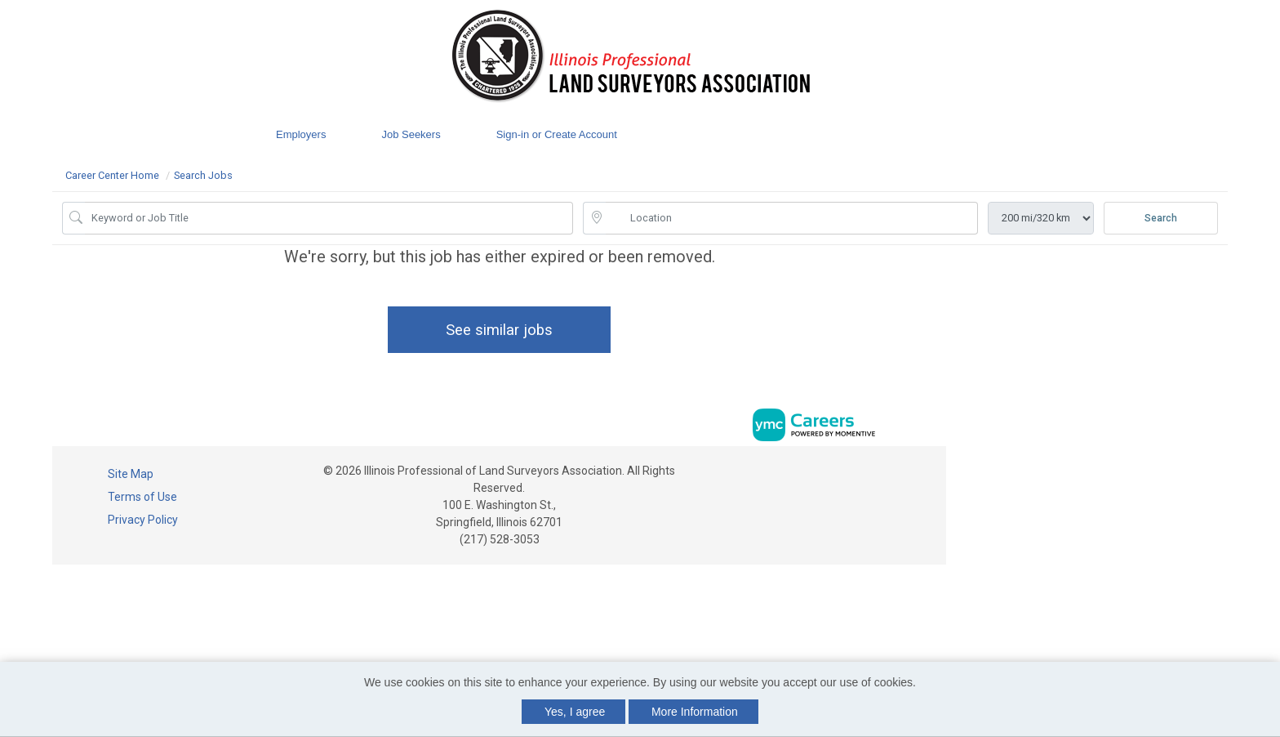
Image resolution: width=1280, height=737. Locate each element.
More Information (694, 711)
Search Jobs (203, 175)
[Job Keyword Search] (329, 218)
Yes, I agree (574, 711)
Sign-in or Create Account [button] (556, 134)
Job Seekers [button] (410, 134)
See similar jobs (499, 329)
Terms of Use (142, 496)
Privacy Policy (143, 519)
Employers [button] (301, 134)
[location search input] (792, 218)
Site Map (130, 473)
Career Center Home (112, 175)
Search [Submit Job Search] (1160, 218)
